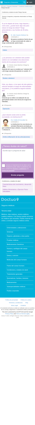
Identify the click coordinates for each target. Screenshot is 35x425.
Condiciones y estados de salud (17, 270)
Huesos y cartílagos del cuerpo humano (17, 250)
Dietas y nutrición (12, 255)
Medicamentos (12, 282)
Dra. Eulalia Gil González (18, 120)
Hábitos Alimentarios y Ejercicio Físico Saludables (15, 190)
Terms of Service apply (22, 313)
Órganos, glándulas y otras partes (18, 236)
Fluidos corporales (13, 291)
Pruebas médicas (12, 240)
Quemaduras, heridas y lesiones (17, 278)
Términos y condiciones (19, 168)
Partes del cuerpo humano (15, 266)
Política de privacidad (8, 170)
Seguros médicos (7, 205)
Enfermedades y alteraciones (16, 227)
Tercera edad (6, 211)
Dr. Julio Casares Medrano (18, 35)
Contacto (23, 305)
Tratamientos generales (14, 274)
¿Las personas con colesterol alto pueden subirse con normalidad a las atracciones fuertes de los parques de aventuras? (16, 60)
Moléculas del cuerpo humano (17, 259)
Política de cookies (26, 300)
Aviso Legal (14, 305)
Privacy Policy (9, 313)
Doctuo (10, 199)
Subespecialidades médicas (16, 286)
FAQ (26, 302)
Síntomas (10, 232)
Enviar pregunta (17, 175)
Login (30, 2)
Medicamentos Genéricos (15, 244)
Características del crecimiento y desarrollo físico (17, 185)
